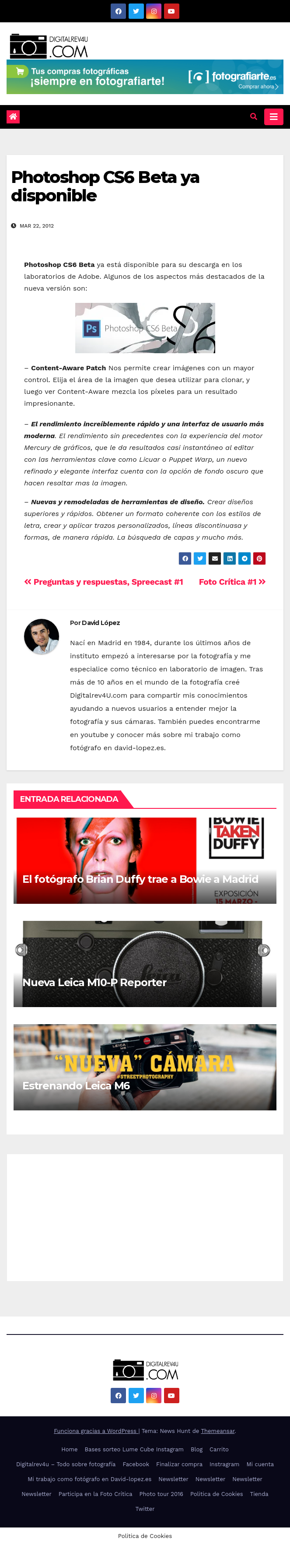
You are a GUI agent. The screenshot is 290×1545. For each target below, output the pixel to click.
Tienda (259, 1494)
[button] (253, 116)
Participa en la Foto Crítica (96, 1494)
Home (69, 1449)
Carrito (219, 1449)
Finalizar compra (179, 1464)
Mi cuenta (260, 1464)
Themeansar (217, 1431)
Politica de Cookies (216, 1494)
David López (101, 623)
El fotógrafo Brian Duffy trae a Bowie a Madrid (140, 879)
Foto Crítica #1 (232, 582)
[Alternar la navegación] (273, 117)
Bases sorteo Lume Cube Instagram (134, 1449)
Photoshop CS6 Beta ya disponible (105, 186)
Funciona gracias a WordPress (96, 1431)
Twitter (144, 1509)
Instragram (224, 1464)
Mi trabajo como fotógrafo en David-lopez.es (89, 1479)
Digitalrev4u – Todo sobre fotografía (66, 1464)
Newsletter (173, 1479)
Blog (197, 1449)
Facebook (135, 1464)
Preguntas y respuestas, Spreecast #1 (103, 582)
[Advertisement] (145, 1215)
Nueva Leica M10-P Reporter (94, 982)
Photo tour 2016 (161, 1494)
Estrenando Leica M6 (75, 1085)
